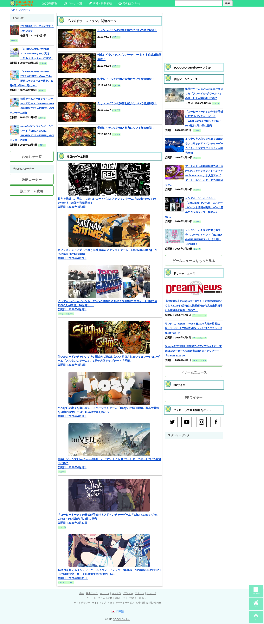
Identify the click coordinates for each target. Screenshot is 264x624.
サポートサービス (125, 602)
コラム (101, 598)
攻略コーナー (32, 180)
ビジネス (132, 598)
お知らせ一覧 (32, 157)
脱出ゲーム (92, 593)
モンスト (104, 593)
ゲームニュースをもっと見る (193, 261)
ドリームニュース (194, 372)
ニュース (91, 598)
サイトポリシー (82, 602)
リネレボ (151, 593)
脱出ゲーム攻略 (31, 191)
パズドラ (116, 593)
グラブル (128, 593)
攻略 (81, 593)
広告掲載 (140, 602)
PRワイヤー (194, 397)
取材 (109, 598)
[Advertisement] (194, 34)
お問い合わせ (154, 602)
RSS (110, 602)
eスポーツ (119, 598)
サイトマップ (99, 602)
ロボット (143, 598)
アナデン (139, 593)
